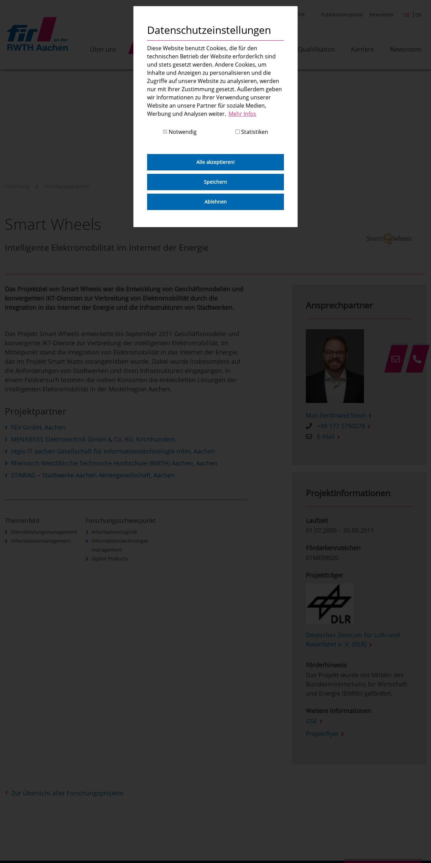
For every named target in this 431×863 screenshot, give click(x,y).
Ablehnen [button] (216, 201)
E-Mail (326, 436)
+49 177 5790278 (341, 426)
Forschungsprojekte (66, 186)
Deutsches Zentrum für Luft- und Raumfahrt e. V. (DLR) (353, 639)
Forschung (17, 186)
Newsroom (406, 49)
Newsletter (381, 14)
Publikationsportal (342, 14)
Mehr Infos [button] (242, 113)
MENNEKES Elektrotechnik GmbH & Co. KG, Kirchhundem (93, 439)
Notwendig (180, 132)
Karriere (362, 49)
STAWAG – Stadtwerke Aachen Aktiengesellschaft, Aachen (93, 475)
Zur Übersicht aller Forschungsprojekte (67, 793)
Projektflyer (322, 733)
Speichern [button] (215, 182)
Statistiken (251, 132)
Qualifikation (316, 49)
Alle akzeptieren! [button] (215, 162)
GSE (311, 721)
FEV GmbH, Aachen (38, 427)
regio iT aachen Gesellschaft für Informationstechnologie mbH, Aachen (113, 451)
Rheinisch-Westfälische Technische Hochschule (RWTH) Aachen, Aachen (114, 463)
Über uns (103, 49)
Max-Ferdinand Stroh (336, 415)
